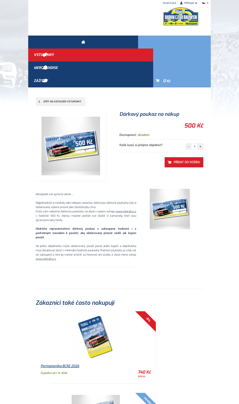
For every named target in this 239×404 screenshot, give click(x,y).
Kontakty (135, 382)
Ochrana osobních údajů (77, 382)
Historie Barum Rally (110, 382)
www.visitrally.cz (126, 172)
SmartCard (169, 3)
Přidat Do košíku (187, 123)
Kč (193, 42)
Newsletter (154, 382)
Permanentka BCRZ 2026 (60, 327)
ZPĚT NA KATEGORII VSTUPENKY (62, 62)
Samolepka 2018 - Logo (170, 327)
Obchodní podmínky (43, 382)
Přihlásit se (190, 3)
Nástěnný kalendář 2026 (115, 327)
